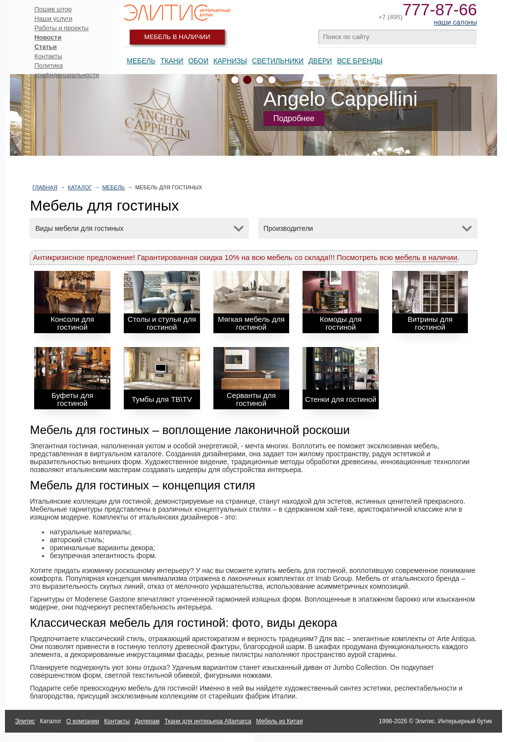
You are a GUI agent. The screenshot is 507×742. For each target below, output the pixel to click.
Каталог (80, 187)
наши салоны (455, 22)
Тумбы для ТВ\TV (162, 399)
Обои (198, 61)
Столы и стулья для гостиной (162, 323)
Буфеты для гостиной (72, 399)
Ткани (171, 61)
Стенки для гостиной (340, 399)
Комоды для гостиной (341, 323)
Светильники (278, 61)
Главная (44, 187)
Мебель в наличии (177, 37)
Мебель (141, 61)
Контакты (48, 56)
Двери (320, 61)
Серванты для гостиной (251, 399)
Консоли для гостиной (72, 323)
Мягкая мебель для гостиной (251, 323)
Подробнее (293, 118)
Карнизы (230, 61)
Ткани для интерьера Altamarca (207, 721)
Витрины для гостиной (430, 323)
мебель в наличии (426, 257)
